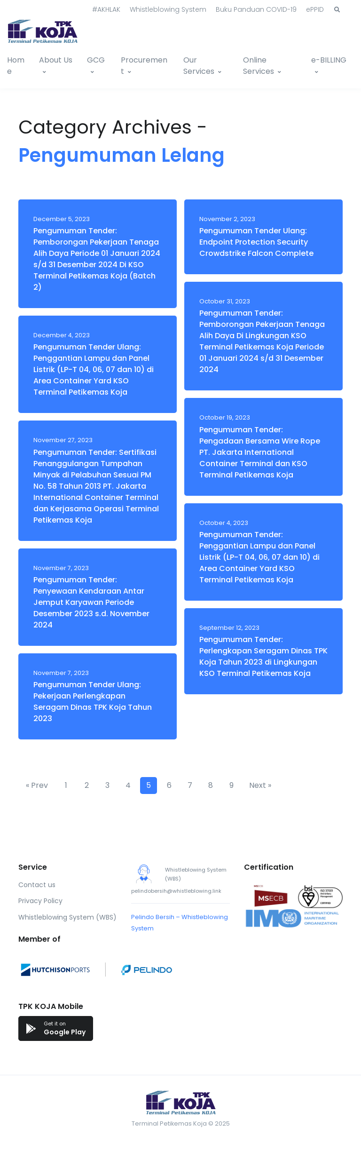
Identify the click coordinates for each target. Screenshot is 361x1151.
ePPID (315, 9)
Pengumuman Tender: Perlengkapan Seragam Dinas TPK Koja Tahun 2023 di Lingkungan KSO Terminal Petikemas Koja (263, 656)
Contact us (36, 884)
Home (15, 66)
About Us (55, 60)
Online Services (258, 66)
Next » (260, 785)
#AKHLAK (106, 9)
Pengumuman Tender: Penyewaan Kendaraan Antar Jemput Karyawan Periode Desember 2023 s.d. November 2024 (91, 602)
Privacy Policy (40, 900)
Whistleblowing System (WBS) (67, 917)
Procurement (144, 66)
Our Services (198, 66)
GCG (96, 60)
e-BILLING (328, 60)
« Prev (37, 785)
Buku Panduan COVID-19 (256, 9)
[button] (337, 10)
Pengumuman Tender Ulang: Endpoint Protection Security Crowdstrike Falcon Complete (256, 242)
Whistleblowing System (168, 9)
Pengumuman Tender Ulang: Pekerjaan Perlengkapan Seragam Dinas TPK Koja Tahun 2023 (92, 701)
